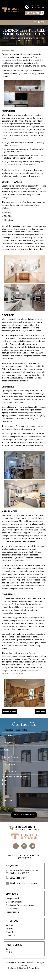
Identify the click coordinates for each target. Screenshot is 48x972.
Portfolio (9, 952)
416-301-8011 (37, 8)
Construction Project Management (20, 905)
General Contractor (14, 902)
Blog (8, 949)
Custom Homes (12, 909)
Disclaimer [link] (12, 968)
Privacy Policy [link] (34, 968)
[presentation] (21, 791)
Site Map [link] (22, 968)
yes (5, 780)
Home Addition (12, 912)
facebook (16, 846)
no (5, 784)
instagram (32, 846)
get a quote (33, 13)
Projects (23, 855)
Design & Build (12, 898)
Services (12, 855)
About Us (34, 855)
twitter (24, 846)
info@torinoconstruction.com (23, 883)
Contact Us (24, 858)
